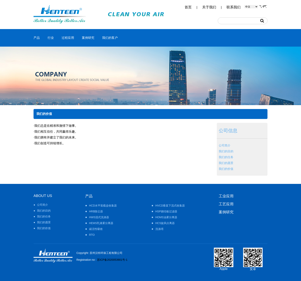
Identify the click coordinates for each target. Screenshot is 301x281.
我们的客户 (110, 37)
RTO (92, 234)
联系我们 (234, 7)
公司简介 (224, 145)
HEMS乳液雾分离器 (101, 223)
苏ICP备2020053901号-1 (112, 259)
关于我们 (209, 7)
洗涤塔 (159, 228)
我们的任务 (226, 157)
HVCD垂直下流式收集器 (170, 205)
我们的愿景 (226, 163)
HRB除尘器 (96, 211)
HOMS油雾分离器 (166, 217)
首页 (188, 7)
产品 (37, 37)
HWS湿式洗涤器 (99, 217)
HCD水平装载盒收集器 (103, 205)
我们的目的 (226, 151)
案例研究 (88, 37)
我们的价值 (226, 168)
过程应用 (68, 37)
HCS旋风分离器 (165, 223)
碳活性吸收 (96, 228)
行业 (51, 37)
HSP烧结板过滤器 (166, 211)
